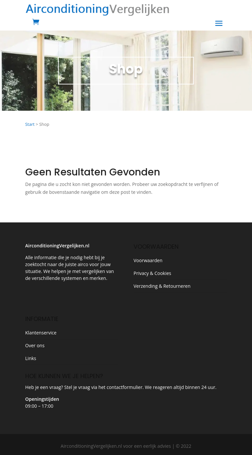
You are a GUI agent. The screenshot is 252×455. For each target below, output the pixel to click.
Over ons (35, 345)
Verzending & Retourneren (162, 286)
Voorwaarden (148, 260)
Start (30, 124)
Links (30, 358)
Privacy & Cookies (152, 273)
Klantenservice (40, 333)
